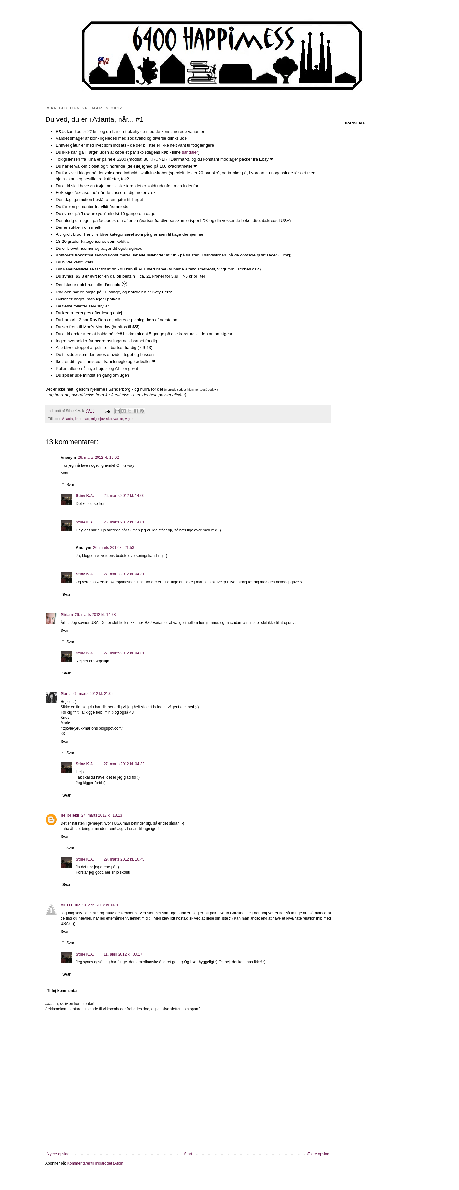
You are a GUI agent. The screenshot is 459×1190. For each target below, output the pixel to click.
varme (118, 419)
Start (188, 1154)
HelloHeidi (70, 815)
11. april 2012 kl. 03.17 (123, 954)
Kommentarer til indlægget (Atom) (96, 1163)
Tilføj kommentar (62, 990)
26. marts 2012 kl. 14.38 (95, 614)
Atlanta (67, 419)
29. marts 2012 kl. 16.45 (124, 859)
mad (86, 419)
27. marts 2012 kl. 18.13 (101, 815)
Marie (65, 693)
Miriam (67, 614)
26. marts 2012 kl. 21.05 (92, 693)
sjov (101, 419)
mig (94, 419)
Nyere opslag (58, 1154)
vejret (129, 419)
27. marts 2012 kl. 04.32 (124, 764)
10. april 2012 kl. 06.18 (101, 905)
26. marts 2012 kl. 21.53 (113, 547)
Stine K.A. (85, 496)
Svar (65, 473)
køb (78, 419)
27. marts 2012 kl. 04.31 (124, 574)
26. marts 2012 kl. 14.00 (124, 496)
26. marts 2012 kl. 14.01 (124, 522)
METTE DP (70, 905)
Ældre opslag (318, 1154)
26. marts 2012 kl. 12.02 (98, 457)
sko (109, 419)
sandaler (190, 152)
